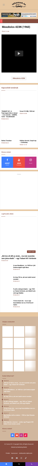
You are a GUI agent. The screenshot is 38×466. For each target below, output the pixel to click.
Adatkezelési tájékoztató (25, 453)
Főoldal (8, 453)
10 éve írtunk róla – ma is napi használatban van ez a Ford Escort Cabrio (23, 303)
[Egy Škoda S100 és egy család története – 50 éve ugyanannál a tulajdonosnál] (19, 354)
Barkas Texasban (7, 140)
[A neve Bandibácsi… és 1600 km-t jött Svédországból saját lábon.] (7, 269)
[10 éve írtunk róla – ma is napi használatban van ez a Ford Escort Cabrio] (7, 305)
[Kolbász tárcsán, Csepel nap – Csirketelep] (28, 130)
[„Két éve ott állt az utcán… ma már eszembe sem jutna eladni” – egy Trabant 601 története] (19, 236)
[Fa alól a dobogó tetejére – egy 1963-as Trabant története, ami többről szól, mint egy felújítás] (7, 293)
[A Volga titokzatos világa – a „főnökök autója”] (19, 366)
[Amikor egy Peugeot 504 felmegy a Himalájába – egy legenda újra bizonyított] (30, 354)
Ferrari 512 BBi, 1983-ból (27, 111)
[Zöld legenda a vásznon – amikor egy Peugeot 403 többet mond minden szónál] (7, 354)
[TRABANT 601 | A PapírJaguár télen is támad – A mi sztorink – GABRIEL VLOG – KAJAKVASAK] (10, 100)
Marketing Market (22, 447)
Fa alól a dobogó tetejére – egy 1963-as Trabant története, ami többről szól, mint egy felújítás (24, 291)
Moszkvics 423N (19, 78)
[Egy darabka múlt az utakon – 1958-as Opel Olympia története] (30, 343)
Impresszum (14, 453)
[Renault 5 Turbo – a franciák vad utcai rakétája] (30, 366)
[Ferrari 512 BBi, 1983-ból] (28, 100)
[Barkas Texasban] (10, 130)
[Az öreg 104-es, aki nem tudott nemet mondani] (7, 281)
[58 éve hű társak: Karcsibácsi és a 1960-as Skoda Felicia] (7, 366)
